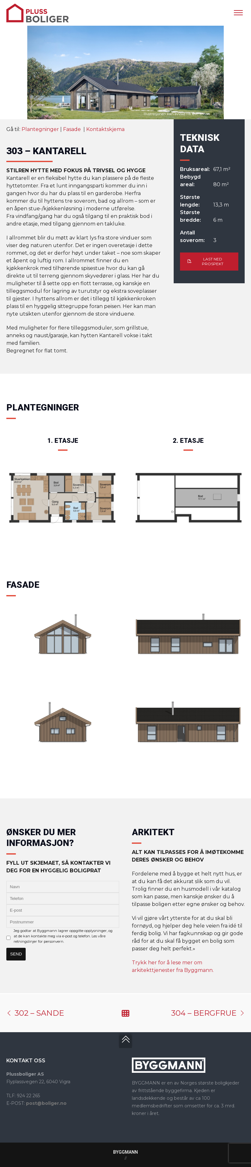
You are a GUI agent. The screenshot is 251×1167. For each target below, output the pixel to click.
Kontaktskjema (105, 130)
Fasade (72, 130)
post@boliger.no (46, 1103)
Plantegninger (40, 130)
